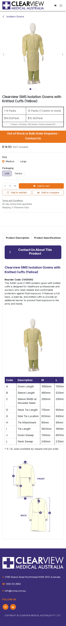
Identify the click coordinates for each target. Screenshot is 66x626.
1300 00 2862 (11, 583)
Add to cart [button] (41, 185)
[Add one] (15, 186)
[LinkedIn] (13, 607)
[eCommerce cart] (55, 5)
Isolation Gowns (13, 16)
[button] (3, 54)
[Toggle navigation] (61, 5)
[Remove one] (4, 186)
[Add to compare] (48, 192)
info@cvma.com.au (15, 590)
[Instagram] (5, 607)
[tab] (17, 238)
